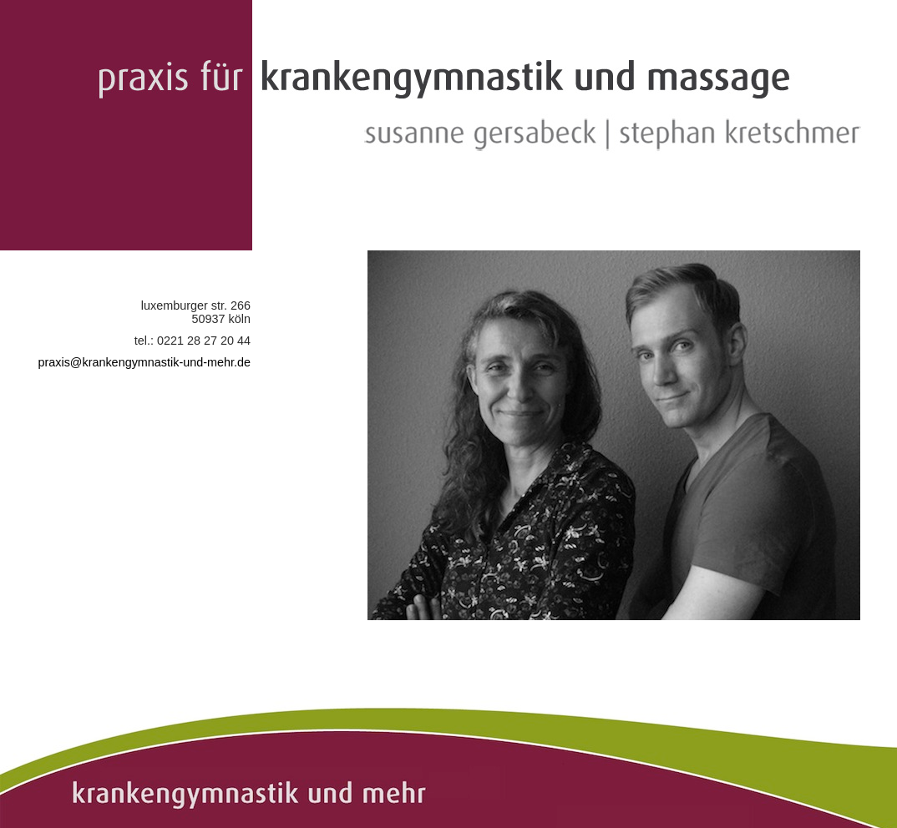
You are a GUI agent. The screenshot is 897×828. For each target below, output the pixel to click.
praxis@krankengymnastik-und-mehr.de (144, 362)
